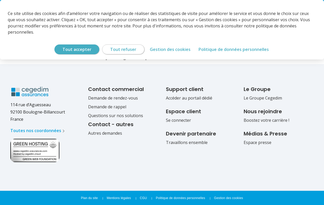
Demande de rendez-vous (113, 98)
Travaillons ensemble (187, 142)
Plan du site (89, 198)
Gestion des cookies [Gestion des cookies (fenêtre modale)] (170, 49)
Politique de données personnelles (180, 198)
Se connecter (178, 120)
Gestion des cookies (228, 198)
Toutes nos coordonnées (35, 130)
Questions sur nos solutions (115, 115)
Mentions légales (119, 198)
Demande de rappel (107, 107)
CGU (143, 198)
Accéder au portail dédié (189, 98)
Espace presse (257, 142)
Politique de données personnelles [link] (234, 49)
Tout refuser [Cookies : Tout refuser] (123, 49)
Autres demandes (105, 133)
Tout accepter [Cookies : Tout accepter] (76, 49)
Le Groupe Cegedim (263, 98)
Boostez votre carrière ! (266, 120)
